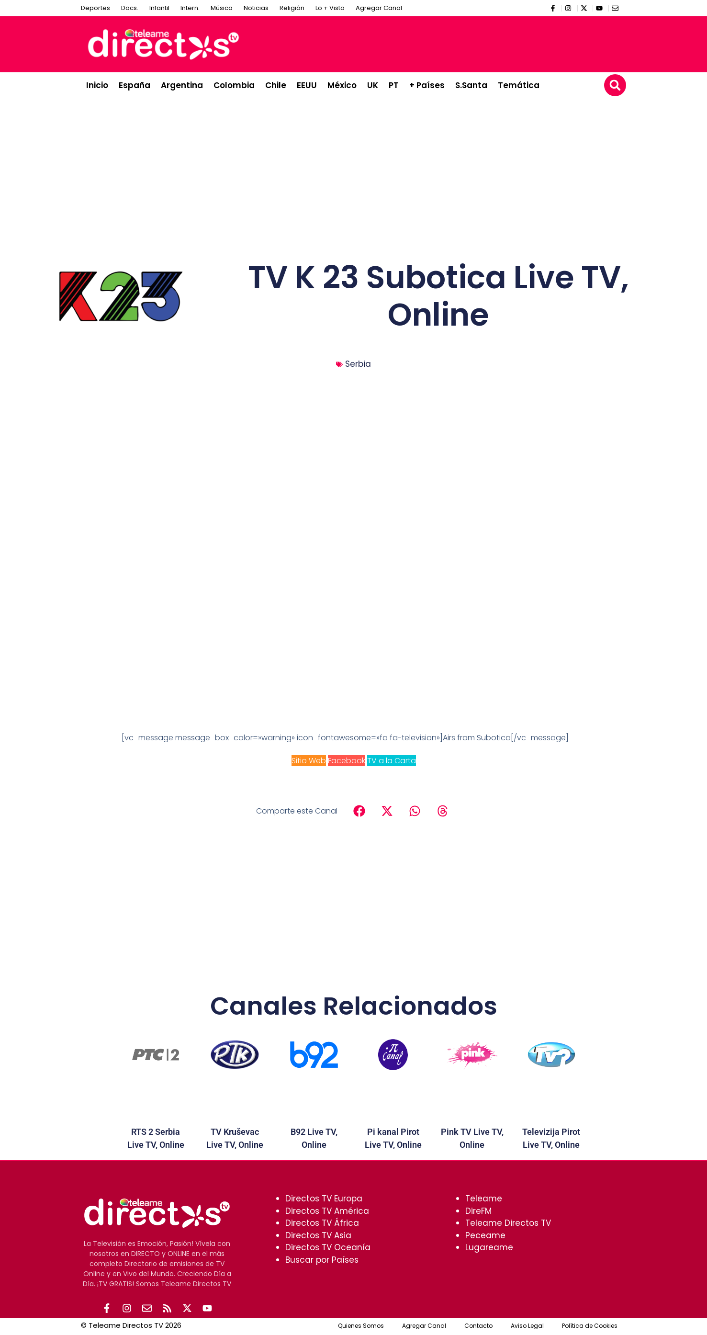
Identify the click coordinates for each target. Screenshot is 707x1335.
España (134, 85)
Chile (275, 85)
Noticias (256, 7)
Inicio (97, 85)
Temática (518, 85)
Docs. (129, 7)
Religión (292, 7)
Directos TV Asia (318, 1235)
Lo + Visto (330, 7)
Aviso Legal (527, 1327)
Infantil (159, 7)
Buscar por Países (322, 1260)
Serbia (358, 364)
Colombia (234, 85)
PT (394, 85)
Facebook (346, 760)
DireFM (478, 1211)
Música (222, 7)
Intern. (190, 7)
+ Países (427, 85)
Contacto (478, 1327)
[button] (615, 85)
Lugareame (489, 1247)
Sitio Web (309, 760)
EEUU (307, 85)
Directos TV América (327, 1211)
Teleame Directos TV (508, 1223)
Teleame (483, 1198)
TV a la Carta (391, 760)
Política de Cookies (589, 1327)
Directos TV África (322, 1223)
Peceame (485, 1235)
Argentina (182, 85)
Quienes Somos (361, 1327)
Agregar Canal (379, 7)
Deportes (95, 7)
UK (372, 85)
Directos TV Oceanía (327, 1247)
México (342, 85)
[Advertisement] (447, 42)
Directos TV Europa (323, 1198)
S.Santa (471, 85)
